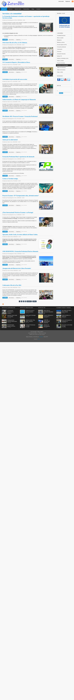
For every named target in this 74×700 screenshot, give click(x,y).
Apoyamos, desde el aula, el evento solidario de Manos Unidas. (20, 234)
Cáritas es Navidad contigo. (10, 178)
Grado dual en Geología (31, 315)
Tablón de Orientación (61, 67)
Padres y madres (60, 60)
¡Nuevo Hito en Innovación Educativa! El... (48, 312)
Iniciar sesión (61, 1)
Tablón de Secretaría (61, 69)
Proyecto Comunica (61, 62)
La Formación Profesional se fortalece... (10, 312)
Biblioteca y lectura (61, 42)
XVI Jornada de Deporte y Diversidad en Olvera (16, 62)
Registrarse (67, 1)
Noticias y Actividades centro (62, 58)
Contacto (38, 9)
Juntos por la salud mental (10, 139)
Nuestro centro (18, 9)
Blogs (33, 9)
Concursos (59, 51)
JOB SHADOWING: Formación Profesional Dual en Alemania (20, 251)
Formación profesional (61, 46)
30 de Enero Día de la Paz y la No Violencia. (14, 42)
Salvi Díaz (41, 336)
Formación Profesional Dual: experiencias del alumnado (18, 156)
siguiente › (29, 301)
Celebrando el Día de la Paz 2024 (11, 285)
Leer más (5, 39)
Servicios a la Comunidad (62, 65)
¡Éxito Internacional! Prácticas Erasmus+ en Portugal (17, 212)
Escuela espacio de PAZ (62, 44)
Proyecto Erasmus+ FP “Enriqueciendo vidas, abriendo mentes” (20, 195)
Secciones (4, 9)
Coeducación (59, 49)
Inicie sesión (11, 39)
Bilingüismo (59, 40)
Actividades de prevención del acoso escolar (14, 79)
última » (34, 301)
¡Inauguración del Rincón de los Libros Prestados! (16, 268)
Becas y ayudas (60, 37)
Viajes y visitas (60, 72)
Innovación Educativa (61, 53)
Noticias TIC (59, 56)
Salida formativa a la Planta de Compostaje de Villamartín (19, 99)
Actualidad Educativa (61, 35)
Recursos (10, 9)
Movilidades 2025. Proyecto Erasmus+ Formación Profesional (20, 116)
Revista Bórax (26, 9)
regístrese (18, 39)
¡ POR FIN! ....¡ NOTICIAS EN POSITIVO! (47, 321)
